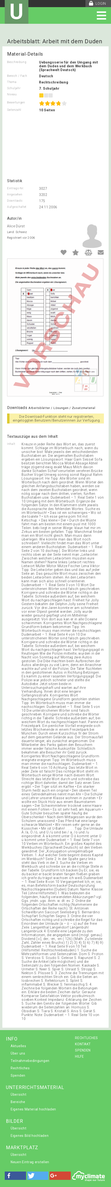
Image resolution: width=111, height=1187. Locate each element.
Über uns (18, 1053)
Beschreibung (16, 62)
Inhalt (11, 444)
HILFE (79, 1056)
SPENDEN (83, 1050)
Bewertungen (16, 102)
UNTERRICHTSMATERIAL (35, 1087)
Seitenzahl (14, 110)
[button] (15, 1176)
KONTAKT (83, 1044)
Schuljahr (13, 88)
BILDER (14, 1121)
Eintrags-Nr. (15, 188)
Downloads (14, 200)
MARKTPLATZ (22, 1147)
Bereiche (18, 1102)
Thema (12, 82)
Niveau (12, 94)
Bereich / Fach (17, 76)
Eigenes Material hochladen (33, 1109)
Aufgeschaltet (17, 207)
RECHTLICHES (86, 1038)
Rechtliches (20, 1068)
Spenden (18, 1075)
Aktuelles (18, 1046)
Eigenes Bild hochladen (30, 1136)
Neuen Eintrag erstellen (30, 1162)
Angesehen (14, 194)
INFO (12, 1039)
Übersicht (18, 1094)
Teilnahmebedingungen (30, 1061)
